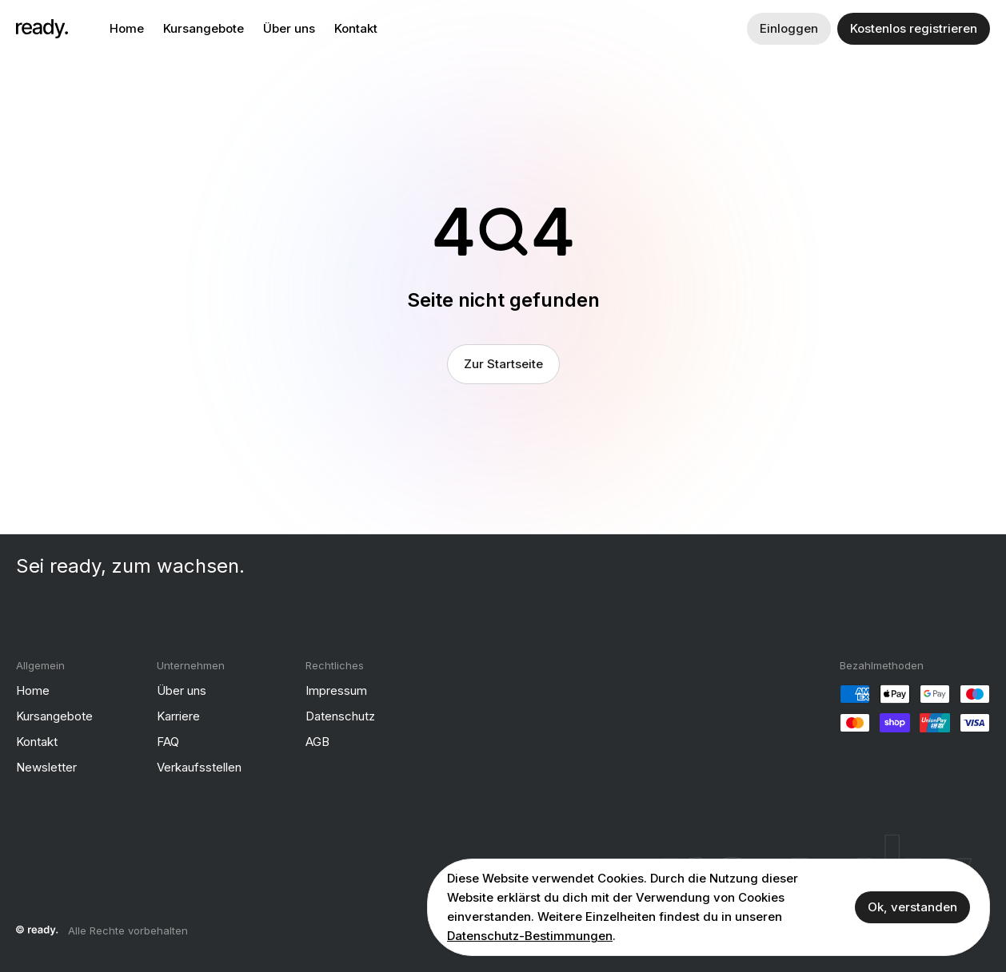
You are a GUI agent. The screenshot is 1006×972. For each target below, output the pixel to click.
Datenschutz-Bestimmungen (530, 935)
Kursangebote (203, 28)
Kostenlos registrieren (913, 28)
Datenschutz (340, 716)
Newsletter (46, 767)
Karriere (178, 716)
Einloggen (789, 28)
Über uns (289, 28)
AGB (317, 741)
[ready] (42, 28)
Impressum (336, 690)
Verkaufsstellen (199, 767)
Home (127, 28)
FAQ (168, 741)
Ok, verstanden (912, 906)
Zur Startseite (503, 363)
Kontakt (355, 28)
